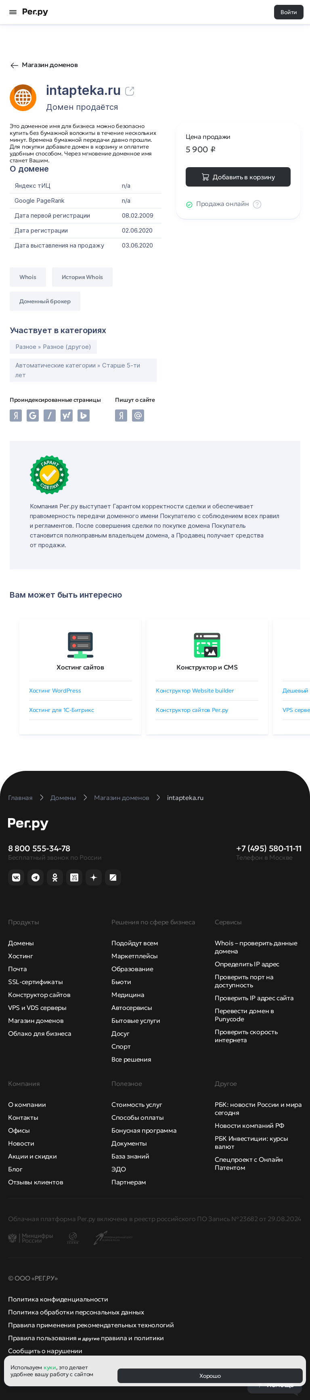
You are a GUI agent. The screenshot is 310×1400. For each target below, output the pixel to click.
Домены (21, 943)
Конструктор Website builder (195, 690)
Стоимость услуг (136, 1104)
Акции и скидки (32, 1156)
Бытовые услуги (135, 1020)
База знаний (130, 1156)
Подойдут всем (134, 943)
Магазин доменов (50, 65)
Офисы (18, 1130)
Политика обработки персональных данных (76, 1312)
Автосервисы (131, 1007)
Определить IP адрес (247, 964)
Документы (129, 1143)
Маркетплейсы (134, 956)
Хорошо (209, 1375)
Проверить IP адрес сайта (254, 998)
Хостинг (20, 956)
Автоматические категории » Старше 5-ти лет (77, 370)
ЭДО (118, 1169)
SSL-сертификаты (35, 982)
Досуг (120, 1033)
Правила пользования (42, 1338)
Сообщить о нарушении (45, 1351)
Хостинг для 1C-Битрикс (61, 710)
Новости (21, 1143)
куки (50, 1367)
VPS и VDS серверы (37, 1007)
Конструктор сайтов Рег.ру (192, 710)
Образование (132, 969)
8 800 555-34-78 (39, 848)
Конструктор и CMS (207, 667)
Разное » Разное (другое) (53, 347)
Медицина (127, 995)
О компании (27, 1104)
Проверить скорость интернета (246, 1036)
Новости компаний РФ (249, 1125)
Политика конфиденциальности (58, 1299)
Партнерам (128, 1182)
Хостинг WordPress (55, 690)
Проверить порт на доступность (244, 981)
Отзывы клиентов (35, 1182)
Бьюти (121, 982)
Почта (17, 969)
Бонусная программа (143, 1130)
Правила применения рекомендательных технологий (91, 1325)
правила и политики (132, 1338)
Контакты (23, 1117)
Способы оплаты (137, 1117)
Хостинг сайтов (80, 667)
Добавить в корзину (243, 177)
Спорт (120, 1046)
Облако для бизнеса (39, 1033)
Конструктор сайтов (39, 995)
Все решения (131, 1059)
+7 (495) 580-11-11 (269, 848)
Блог (15, 1169)
